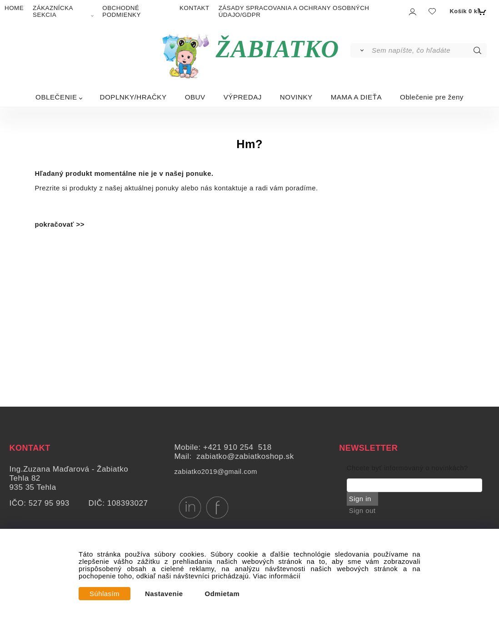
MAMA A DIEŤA (356, 97)
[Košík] (467, 11)
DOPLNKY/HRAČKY (133, 97)
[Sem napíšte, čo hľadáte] (428, 50)
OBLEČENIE (56, 97)
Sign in (360, 499)
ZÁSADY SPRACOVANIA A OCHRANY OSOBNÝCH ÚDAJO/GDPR (294, 11)
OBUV (195, 97)
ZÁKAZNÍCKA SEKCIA (53, 11)
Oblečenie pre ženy (432, 97)
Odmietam (222, 593)
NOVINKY (296, 97)
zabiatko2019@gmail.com (215, 471)
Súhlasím (105, 593)
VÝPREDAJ (243, 97)
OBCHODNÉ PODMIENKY (121, 11)
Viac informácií (277, 576)
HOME (14, 8)
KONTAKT (195, 8)
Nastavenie (164, 593)
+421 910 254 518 (237, 447)
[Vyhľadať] (360, 50)
